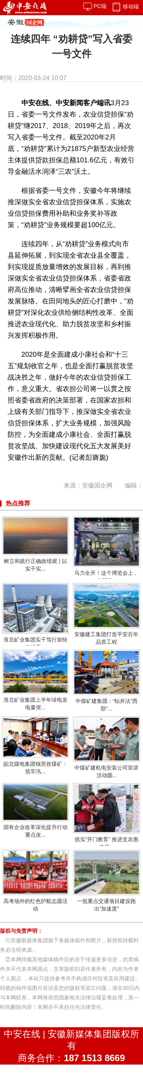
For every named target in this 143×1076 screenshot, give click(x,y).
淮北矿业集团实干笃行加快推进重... (35, 616)
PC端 (95, 6)
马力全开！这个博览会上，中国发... (106, 550)
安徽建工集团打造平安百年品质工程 (106, 614)
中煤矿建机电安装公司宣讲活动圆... (106, 747)
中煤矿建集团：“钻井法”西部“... (106, 680)
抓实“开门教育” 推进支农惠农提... (106, 816)
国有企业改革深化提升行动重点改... (35, 810)
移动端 (125, 6)
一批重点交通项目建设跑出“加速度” (106, 881)
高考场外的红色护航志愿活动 (35, 881)
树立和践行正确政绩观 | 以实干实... (35, 543)
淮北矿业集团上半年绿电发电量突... (35, 679)
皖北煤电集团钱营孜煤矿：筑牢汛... (35, 745)
